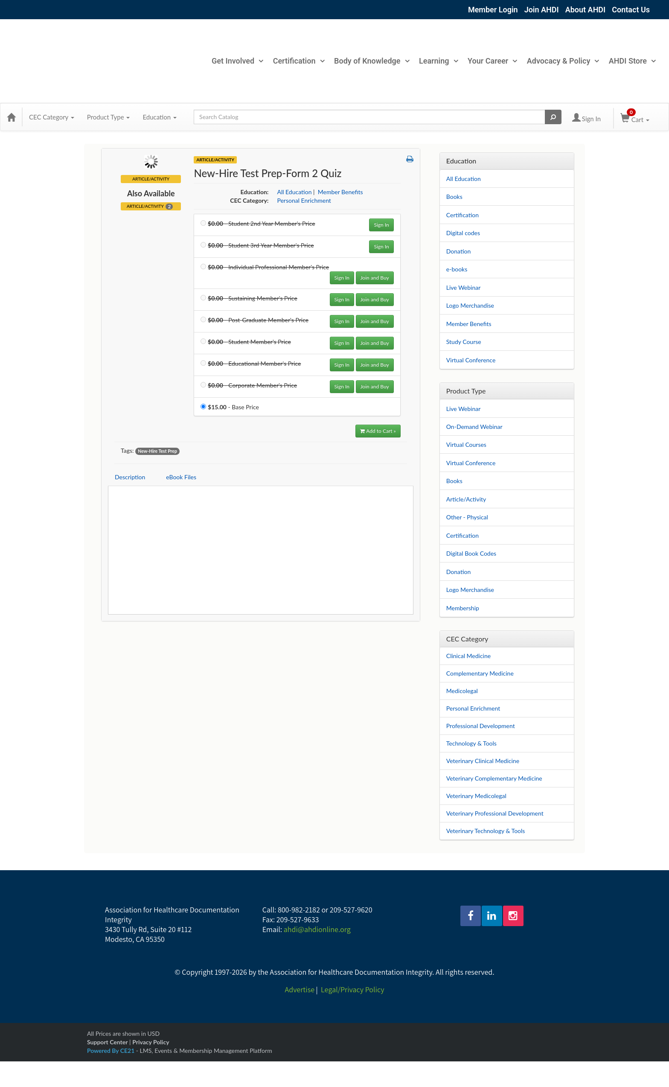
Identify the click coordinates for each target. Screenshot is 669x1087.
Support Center (107, 1042)
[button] (409, 159)
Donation (458, 251)
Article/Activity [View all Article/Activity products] (466, 499)
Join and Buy (375, 277)
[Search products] (553, 117)
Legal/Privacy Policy (352, 989)
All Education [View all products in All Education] (294, 191)
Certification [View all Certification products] (462, 535)
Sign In (381, 224)
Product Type (108, 117)
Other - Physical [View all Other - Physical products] (467, 517)
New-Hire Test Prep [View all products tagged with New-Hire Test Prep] (157, 451)
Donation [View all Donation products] (458, 571)
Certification (298, 60)
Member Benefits (469, 323)
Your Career (492, 60)
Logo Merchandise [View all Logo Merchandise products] (470, 589)
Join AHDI (541, 9)
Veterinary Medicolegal (476, 795)
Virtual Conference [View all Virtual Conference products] (471, 462)
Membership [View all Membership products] (462, 608)
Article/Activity (150, 206)
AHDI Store (632, 60)
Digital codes (463, 232)
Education (160, 117)
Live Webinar (463, 287)
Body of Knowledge (371, 60)
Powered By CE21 (111, 1050)
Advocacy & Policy (563, 60)
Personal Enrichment (473, 708)
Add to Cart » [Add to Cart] (378, 431)
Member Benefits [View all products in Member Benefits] (340, 191)
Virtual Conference (471, 360)
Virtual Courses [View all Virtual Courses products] (466, 444)
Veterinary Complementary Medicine (494, 778)
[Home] (11, 117)
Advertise (299, 989)
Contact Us (631, 9)
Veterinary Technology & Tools (485, 830)
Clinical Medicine (468, 655)
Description (130, 477)
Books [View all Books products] (454, 480)
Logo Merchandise (470, 305)
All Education (463, 178)
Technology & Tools (471, 743)
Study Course (463, 341)
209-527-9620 (351, 910)
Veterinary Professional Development (495, 813)
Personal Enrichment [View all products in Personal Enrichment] (304, 200)
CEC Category (51, 117)
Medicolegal (462, 690)
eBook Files (181, 477)
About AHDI (585, 9)
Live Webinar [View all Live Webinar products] (463, 408)
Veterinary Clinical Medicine (482, 760)
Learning (438, 60)
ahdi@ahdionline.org (317, 929)
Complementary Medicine (480, 673)
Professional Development (480, 725)
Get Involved (237, 60)
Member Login (493, 9)
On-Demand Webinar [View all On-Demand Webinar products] (474, 426)
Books (454, 196)
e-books (456, 269)
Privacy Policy (150, 1042)
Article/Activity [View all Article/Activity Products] (215, 159)
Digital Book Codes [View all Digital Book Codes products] (471, 553)
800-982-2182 (299, 910)
